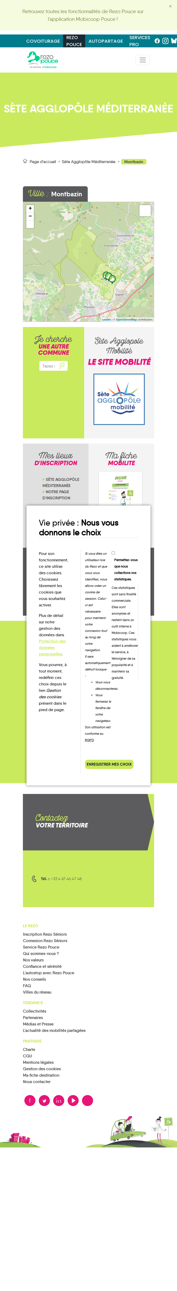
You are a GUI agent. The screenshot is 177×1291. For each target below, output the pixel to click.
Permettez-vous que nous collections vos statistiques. (126, 569)
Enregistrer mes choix (109, 764)
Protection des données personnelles (52, 648)
